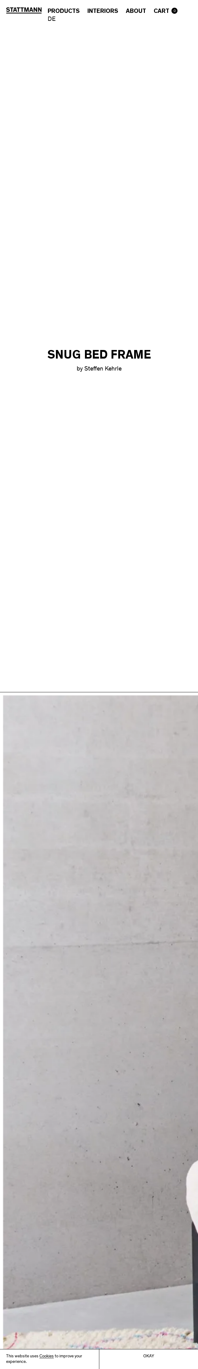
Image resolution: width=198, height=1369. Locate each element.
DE (52, 20)
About (136, 11)
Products (64, 11)
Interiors (102, 11)
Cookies (46, 1356)
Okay (148, 1356)
